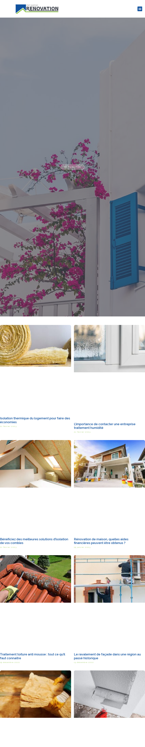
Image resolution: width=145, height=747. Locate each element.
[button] (139, 9)
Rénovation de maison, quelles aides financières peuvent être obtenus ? (101, 541)
